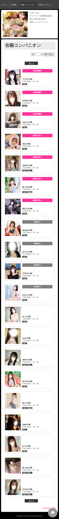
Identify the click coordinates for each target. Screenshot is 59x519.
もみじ (25, 122)
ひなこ (25, 295)
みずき (25, 100)
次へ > (31, 63)
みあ (24, 424)
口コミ (27, 13)
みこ (24, 316)
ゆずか (25, 360)
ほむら (25, 208)
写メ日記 (16, 13)
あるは (25, 230)
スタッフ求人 (7, 22)
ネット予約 (21, 22)
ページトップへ (49, 508)
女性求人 (44, 13)
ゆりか (25, 381)
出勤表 (14, 5)
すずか (25, 273)
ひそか (25, 489)
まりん (25, 252)
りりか (25, 79)
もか (24, 338)
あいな (25, 468)
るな (24, 144)
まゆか (25, 165)
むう (24, 446)
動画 (35, 13)
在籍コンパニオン (27, 5)
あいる (25, 187)
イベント (5, 13)
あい (24, 403)
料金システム (44, 5)
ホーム (4, 5)
